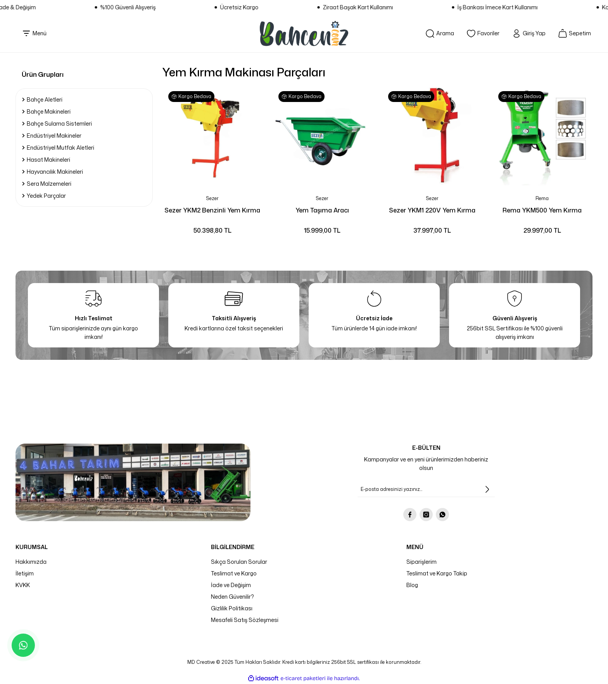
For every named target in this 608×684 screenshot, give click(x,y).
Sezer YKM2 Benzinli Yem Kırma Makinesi (212, 210)
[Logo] (304, 33)
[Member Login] (524, 33)
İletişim (25, 573)
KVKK (23, 585)
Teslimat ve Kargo (234, 573)
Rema (542, 198)
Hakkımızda (31, 561)
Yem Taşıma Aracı (322, 210)
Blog (412, 585)
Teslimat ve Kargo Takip (436, 573)
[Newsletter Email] (426, 489)
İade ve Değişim (231, 585)
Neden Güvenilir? (232, 596)
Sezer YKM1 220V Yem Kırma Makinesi (432, 210)
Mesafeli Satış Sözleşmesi (244, 620)
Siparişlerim (421, 561)
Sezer (212, 198)
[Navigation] (34, 33)
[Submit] (487, 489)
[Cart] (572, 33)
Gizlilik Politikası (231, 608)
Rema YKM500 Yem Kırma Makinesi (542, 210)
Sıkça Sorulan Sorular (239, 561)
